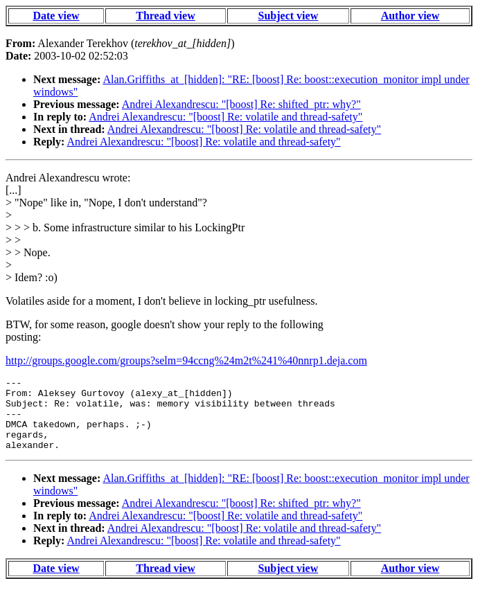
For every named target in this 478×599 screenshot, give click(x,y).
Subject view (288, 15)
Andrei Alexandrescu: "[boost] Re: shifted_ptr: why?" (241, 104)
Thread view (165, 15)
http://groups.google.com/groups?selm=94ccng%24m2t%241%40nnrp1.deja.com (186, 360)
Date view (56, 15)
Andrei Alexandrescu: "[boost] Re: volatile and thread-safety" (225, 117)
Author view (410, 15)
